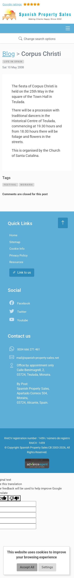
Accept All (27, 567)
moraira (27, 184)
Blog (8, 53)
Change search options (37, 39)
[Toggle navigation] (68, 28)
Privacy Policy (18, 255)
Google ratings (12, 4)
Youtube (22, 320)
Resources (16, 262)
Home (13, 235)
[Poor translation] (14, 498)
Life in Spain (13, 61)
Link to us (22, 272)
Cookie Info (17, 248)
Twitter (21, 312)
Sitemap (14, 242)
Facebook (23, 303)
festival (10, 184)
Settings (47, 567)
